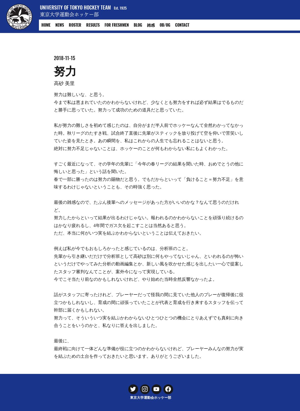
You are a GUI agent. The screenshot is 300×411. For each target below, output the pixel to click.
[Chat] (133, 389)
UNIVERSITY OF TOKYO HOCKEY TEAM (75, 7)
